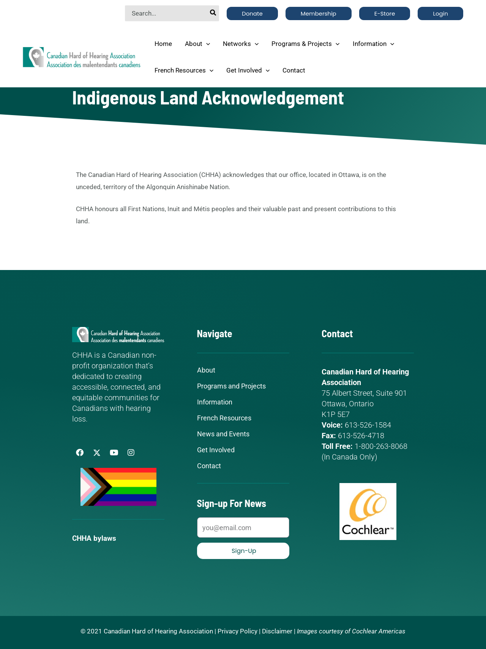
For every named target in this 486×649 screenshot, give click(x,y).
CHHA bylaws (95, 538)
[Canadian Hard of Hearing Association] (81, 56)
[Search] (213, 13)
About (197, 43)
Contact (293, 70)
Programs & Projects (305, 43)
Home (163, 43)
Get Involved (248, 70)
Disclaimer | (278, 631)
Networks (241, 43)
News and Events (223, 434)
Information (373, 43)
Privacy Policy (237, 631)
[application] (206, 43)
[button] (252, 13)
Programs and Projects (231, 386)
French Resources (184, 70)
